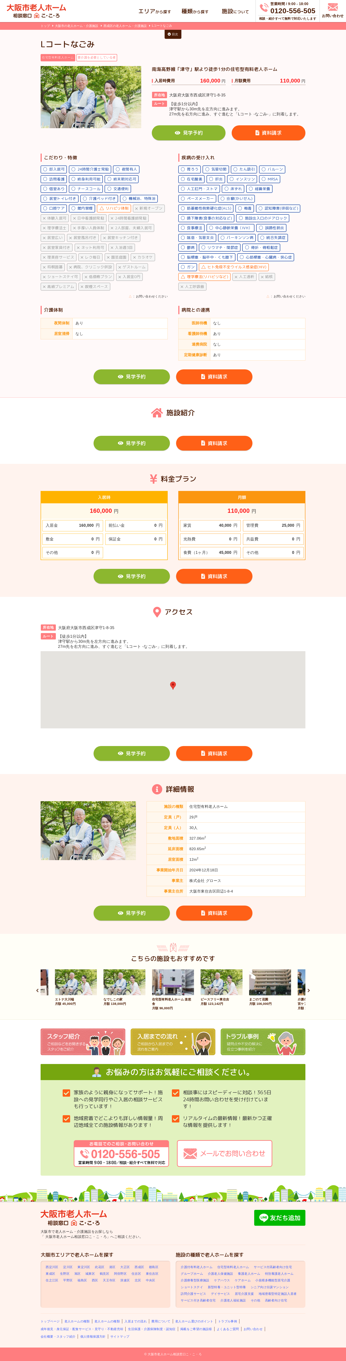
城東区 (90, 1273)
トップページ (50, 1321)
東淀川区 (83, 1267)
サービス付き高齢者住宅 (198, 1300)
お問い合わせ (253, 1329)
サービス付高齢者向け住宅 (273, 1267)
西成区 (139, 1267)
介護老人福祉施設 (233, 1300)
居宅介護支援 (244, 1293)
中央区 (150, 1280)
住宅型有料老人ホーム (233, 1267)
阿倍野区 (120, 1273)
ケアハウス (222, 1280)
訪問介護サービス (193, 1293)
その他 (255, 1300)
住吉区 (136, 1273)
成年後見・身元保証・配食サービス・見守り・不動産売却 (82, 1329)
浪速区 (125, 1280)
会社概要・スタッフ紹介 (58, 1336)
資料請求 (269, 132)
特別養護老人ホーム (279, 1273)
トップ (45, 26)
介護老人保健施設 (220, 1273)
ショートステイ (192, 1287)
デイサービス (220, 1293)
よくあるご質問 (228, 1329)
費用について (160, 1321)
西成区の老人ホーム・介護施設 (125, 26)
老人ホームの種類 (77, 1321)
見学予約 (189, 132)
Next (309, 990)
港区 (112, 1267)
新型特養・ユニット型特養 (227, 1287)
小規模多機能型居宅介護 (272, 1280)
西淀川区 (52, 1267)
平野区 (68, 1280)
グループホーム (192, 1273)
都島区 (153, 1267)
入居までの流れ (135, 1321)
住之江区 (52, 1280)
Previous (37, 990)
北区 (138, 1280)
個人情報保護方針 (93, 1336)
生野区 (65, 1273)
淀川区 (68, 1267)
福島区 (82, 1280)
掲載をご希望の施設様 (196, 1329)
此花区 (99, 1267)
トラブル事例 (227, 1321)
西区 (95, 1280)
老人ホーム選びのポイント (194, 1321)
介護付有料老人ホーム (196, 1267)
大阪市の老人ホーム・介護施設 (77, 26)
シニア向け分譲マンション (270, 1287)
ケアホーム (243, 1280)
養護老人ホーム (249, 1273)
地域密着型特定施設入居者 (278, 1293)
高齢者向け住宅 (276, 1300)
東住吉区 (152, 1273)
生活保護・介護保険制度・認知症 (152, 1329)
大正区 (125, 1267)
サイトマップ (119, 1336)
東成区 (50, 1273)
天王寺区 (109, 1280)
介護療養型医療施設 (195, 1280)
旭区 (77, 1273)
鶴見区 (104, 1273)
